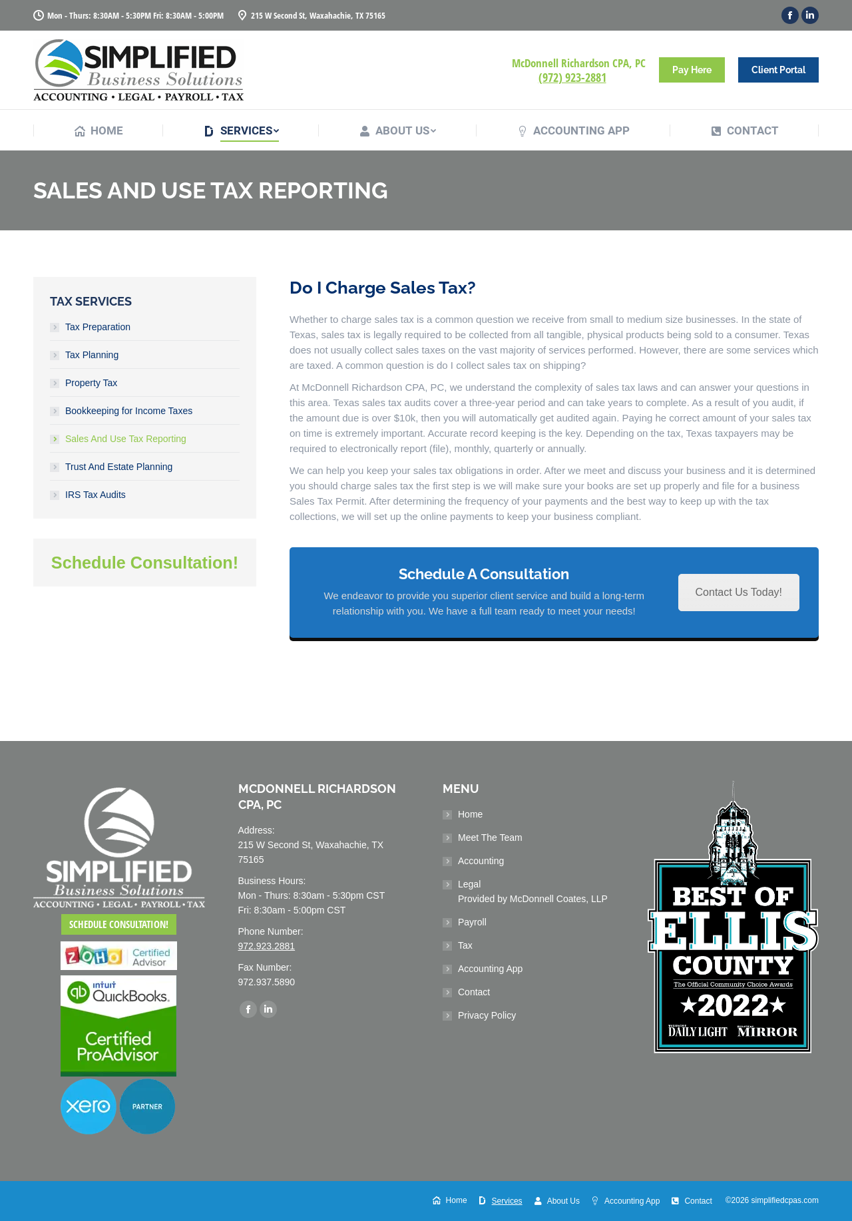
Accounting (481, 860)
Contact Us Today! (739, 592)
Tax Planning (91, 355)
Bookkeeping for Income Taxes (128, 410)
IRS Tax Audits (95, 494)
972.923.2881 (267, 946)
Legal (533, 891)
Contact (474, 992)
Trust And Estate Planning (118, 466)
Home (470, 814)
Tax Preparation (97, 327)
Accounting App (490, 968)
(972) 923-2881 (572, 77)
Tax (465, 945)
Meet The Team (490, 837)
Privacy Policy (487, 1015)
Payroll (472, 922)
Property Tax (91, 382)
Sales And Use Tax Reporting (125, 438)
